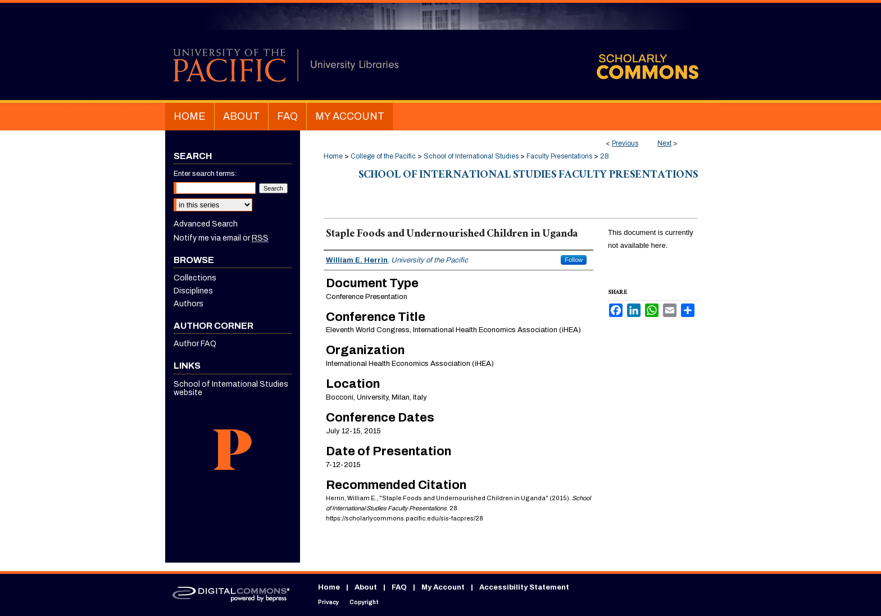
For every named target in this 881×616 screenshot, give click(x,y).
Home (333, 156)
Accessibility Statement (524, 587)
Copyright (364, 602)
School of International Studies (471, 156)
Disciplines (193, 291)
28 (604, 156)
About (366, 587)
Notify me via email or (221, 238)
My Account (443, 587)
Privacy (328, 602)
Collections (195, 278)
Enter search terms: (205, 174)
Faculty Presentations (559, 156)
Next (664, 143)
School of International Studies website (231, 388)
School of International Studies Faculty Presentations (528, 176)
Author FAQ (195, 343)
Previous (625, 143)
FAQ (399, 587)
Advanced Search (206, 224)
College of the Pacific (383, 156)
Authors (188, 304)
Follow (574, 259)
